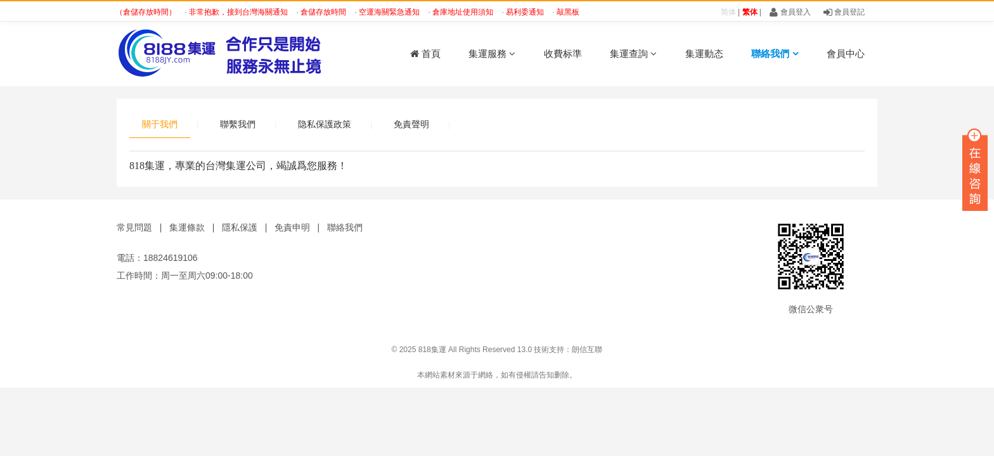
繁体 (750, 12)
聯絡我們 (774, 53)
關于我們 (160, 124)
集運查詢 (633, 53)
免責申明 (292, 227)
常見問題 (134, 227)
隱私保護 (239, 227)
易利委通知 (527, 12)
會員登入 (790, 12)
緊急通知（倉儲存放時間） (132, 12)
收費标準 (563, 53)
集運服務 (491, 53)
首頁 (425, 53)
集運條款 (187, 227)
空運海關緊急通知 (391, 12)
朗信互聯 (587, 349)
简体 (728, 12)
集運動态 (704, 53)
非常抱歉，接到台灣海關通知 (240, 12)
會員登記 (844, 12)
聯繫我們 (237, 124)
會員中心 (846, 53)
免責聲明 (411, 124)
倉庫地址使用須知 (465, 12)
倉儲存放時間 (325, 12)
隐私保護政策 (324, 124)
